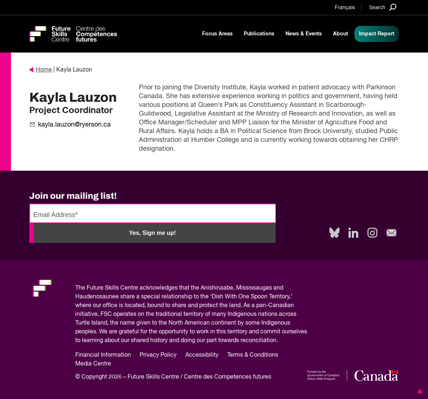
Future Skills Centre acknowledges (132, 288)
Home (40, 70)
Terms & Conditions (252, 355)
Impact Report (376, 33)
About (340, 33)
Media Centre (93, 364)
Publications (259, 33)
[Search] (383, 7)
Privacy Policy (158, 355)
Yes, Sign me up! (152, 233)
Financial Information (103, 355)
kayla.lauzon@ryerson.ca (74, 124)
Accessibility (202, 355)
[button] (418, 391)
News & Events (303, 33)
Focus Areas (217, 33)
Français (345, 7)
